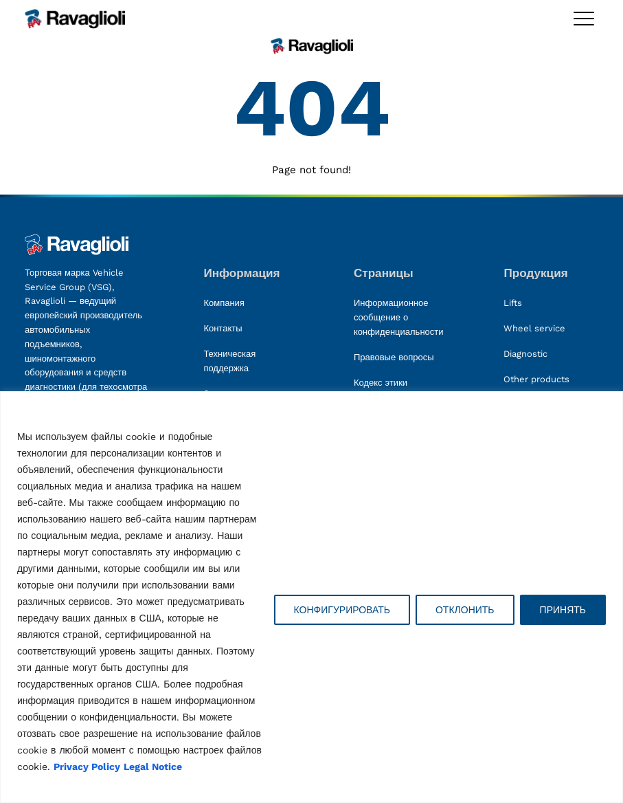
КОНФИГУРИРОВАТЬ (342, 609)
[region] (311, 597)
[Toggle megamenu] (583, 18)
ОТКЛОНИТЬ (465, 609)
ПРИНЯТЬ (563, 609)
